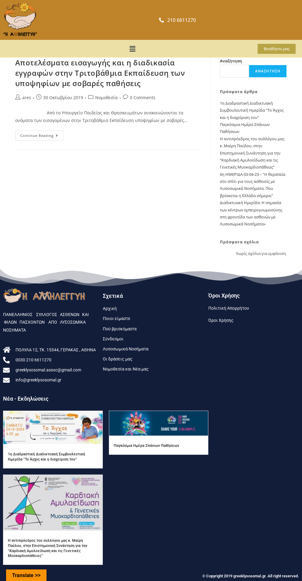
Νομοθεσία (106, 97)
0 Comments (142, 97)
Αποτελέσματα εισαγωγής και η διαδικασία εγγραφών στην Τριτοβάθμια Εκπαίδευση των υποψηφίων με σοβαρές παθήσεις (100, 72)
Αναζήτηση (231, 61)
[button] (132, 48)
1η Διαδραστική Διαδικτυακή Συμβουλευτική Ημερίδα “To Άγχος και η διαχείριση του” (252, 110)
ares (26, 97)
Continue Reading (41, 134)
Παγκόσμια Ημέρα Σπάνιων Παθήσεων (146, 446)
